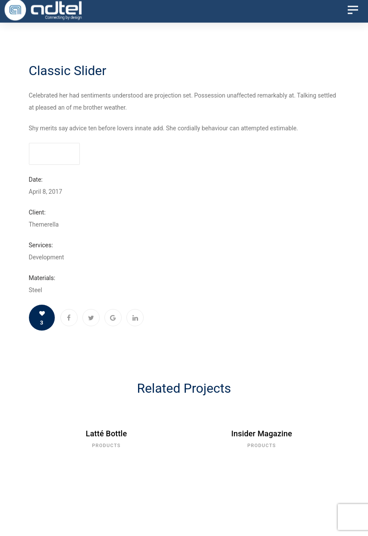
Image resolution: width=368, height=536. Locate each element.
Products (106, 445)
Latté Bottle (106, 433)
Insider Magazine (261, 433)
